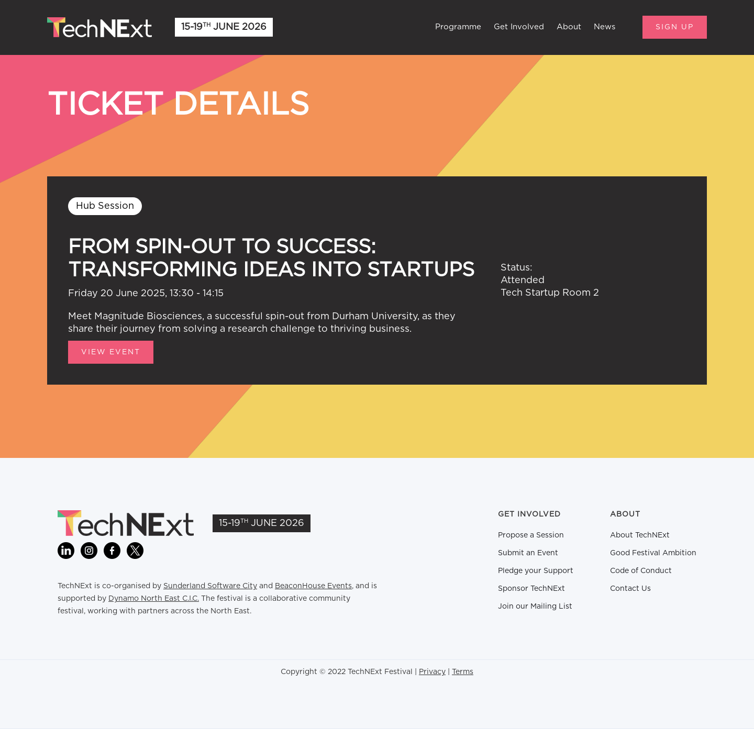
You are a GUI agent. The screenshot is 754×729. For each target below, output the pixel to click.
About (569, 27)
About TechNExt (640, 535)
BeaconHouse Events (313, 586)
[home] (99, 27)
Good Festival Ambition (653, 553)
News (604, 27)
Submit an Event (528, 553)
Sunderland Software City (210, 586)
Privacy (432, 672)
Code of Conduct (641, 571)
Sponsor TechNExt (531, 588)
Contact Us (630, 588)
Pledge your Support (535, 571)
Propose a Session (531, 535)
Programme (458, 27)
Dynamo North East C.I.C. (153, 598)
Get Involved (519, 27)
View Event (110, 352)
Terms (462, 672)
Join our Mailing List (535, 606)
